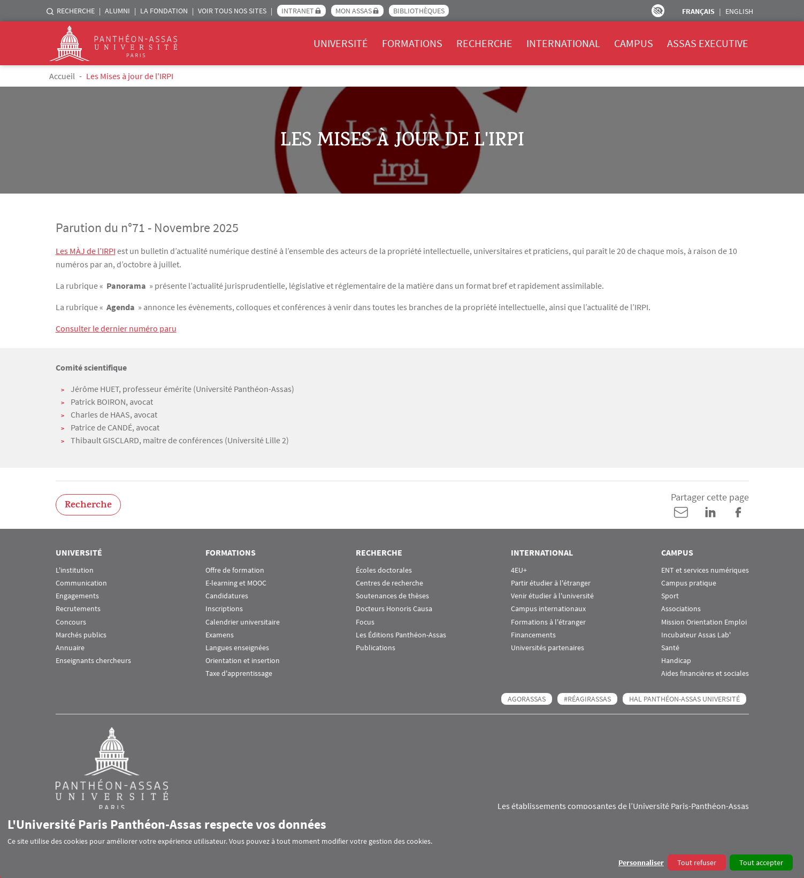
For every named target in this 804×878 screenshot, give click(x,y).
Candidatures (226, 594)
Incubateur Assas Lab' (696, 633)
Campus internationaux (548, 608)
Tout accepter (761, 862)
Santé (670, 646)
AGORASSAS (527, 698)
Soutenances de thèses (392, 594)
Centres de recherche (389, 582)
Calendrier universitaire (242, 621)
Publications (375, 646)
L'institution (75, 569)
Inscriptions (224, 608)
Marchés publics (81, 633)
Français (698, 11)
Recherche (76, 11)
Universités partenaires (547, 646)
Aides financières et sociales (705, 672)
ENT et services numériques (705, 569)
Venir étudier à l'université (552, 594)
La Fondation (164, 11)
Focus (365, 621)
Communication (81, 582)
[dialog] (402, 843)
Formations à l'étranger (548, 621)
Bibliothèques (419, 10)
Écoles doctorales (384, 569)
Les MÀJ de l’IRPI (86, 250)
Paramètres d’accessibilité (658, 10)
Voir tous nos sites (232, 11)
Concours (71, 621)
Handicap (676, 659)
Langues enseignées (237, 646)
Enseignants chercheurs (93, 659)
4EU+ (519, 569)
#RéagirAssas (587, 698)
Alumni (117, 11)
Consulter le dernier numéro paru (116, 327)
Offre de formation (234, 569)
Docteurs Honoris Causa (394, 608)
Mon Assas (353, 10)
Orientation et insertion (242, 659)
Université (340, 43)
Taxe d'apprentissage (238, 672)
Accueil (62, 76)
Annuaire (70, 646)
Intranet (297, 10)
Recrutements (78, 608)
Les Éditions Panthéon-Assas (401, 633)
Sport (670, 594)
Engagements (77, 594)
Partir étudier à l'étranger (551, 582)
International (563, 43)
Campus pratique (688, 582)
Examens (219, 633)
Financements (533, 633)
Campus (633, 43)
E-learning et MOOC (235, 582)
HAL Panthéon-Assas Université (684, 698)
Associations (681, 608)
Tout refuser (696, 862)
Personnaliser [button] (641, 862)
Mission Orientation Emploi (704, 621)
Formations (412, 43)
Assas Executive (707, 43)
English (739, 11)
